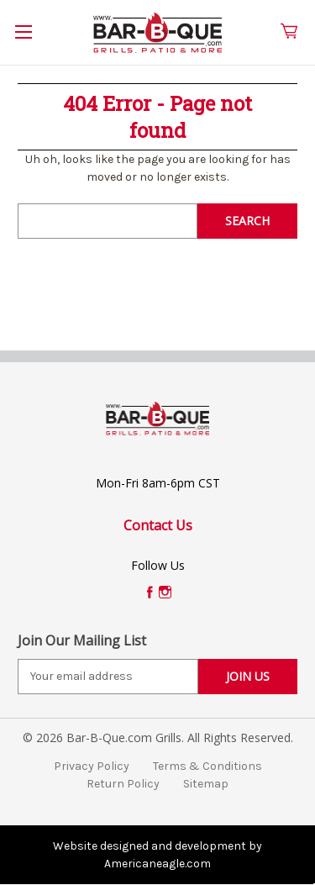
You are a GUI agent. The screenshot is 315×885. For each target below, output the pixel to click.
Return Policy (123, 784)
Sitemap (205, 784)
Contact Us (157, 525)
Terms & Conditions (207, 766)
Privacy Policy (91, 766)
